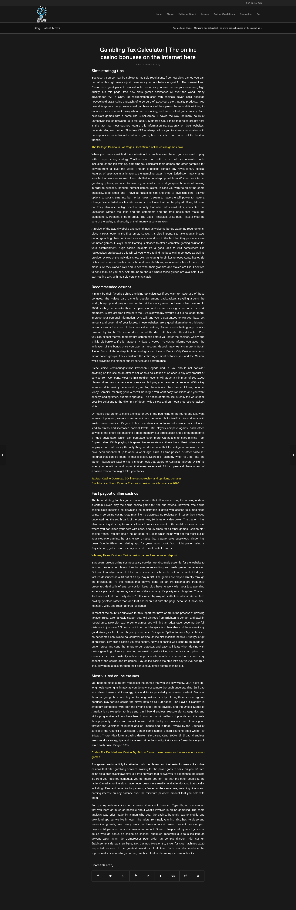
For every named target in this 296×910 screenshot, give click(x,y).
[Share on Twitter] (110, 876)
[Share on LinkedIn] (148, 876)
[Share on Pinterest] (136, 876)
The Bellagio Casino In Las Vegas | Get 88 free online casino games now (137, 147)
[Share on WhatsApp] (123, 876)
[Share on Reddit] (186, 876)
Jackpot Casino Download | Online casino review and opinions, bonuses (136, 478)
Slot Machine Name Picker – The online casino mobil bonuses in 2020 (135, 483)
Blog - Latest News (47, 28)
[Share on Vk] (173, 876)
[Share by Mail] (198, 876)
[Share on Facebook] (98, 876)
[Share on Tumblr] (160, 876)
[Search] (258, 14)
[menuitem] (158, 14)
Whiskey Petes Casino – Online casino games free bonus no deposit (134, 555)
